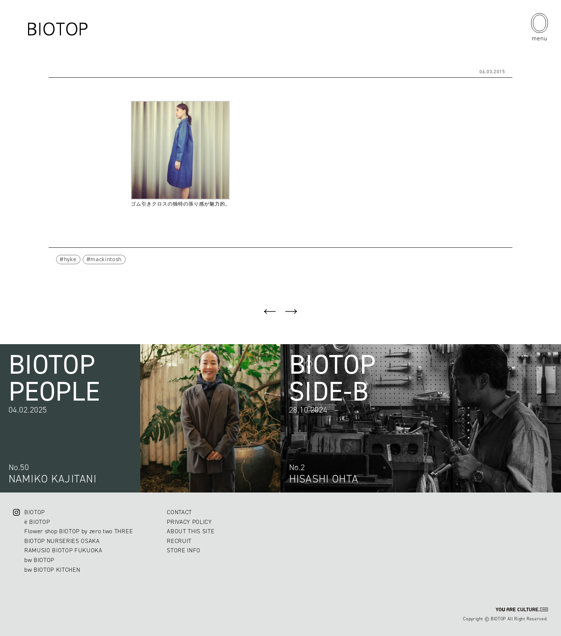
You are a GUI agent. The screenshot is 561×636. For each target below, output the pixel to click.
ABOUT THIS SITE (190, 531)
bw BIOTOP (39, 560)
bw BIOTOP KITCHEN (52, 570)
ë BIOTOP (37, 522)
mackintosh (106, 259)
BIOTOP (34, 512)
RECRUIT (179, 541)
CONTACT (179, 512)
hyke (70, 259)
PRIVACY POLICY (189, 522)
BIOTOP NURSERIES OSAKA (62, 541)
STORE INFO (183, 550)
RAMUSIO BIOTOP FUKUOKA (63, 550)
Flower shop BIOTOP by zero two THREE (78, 531)
